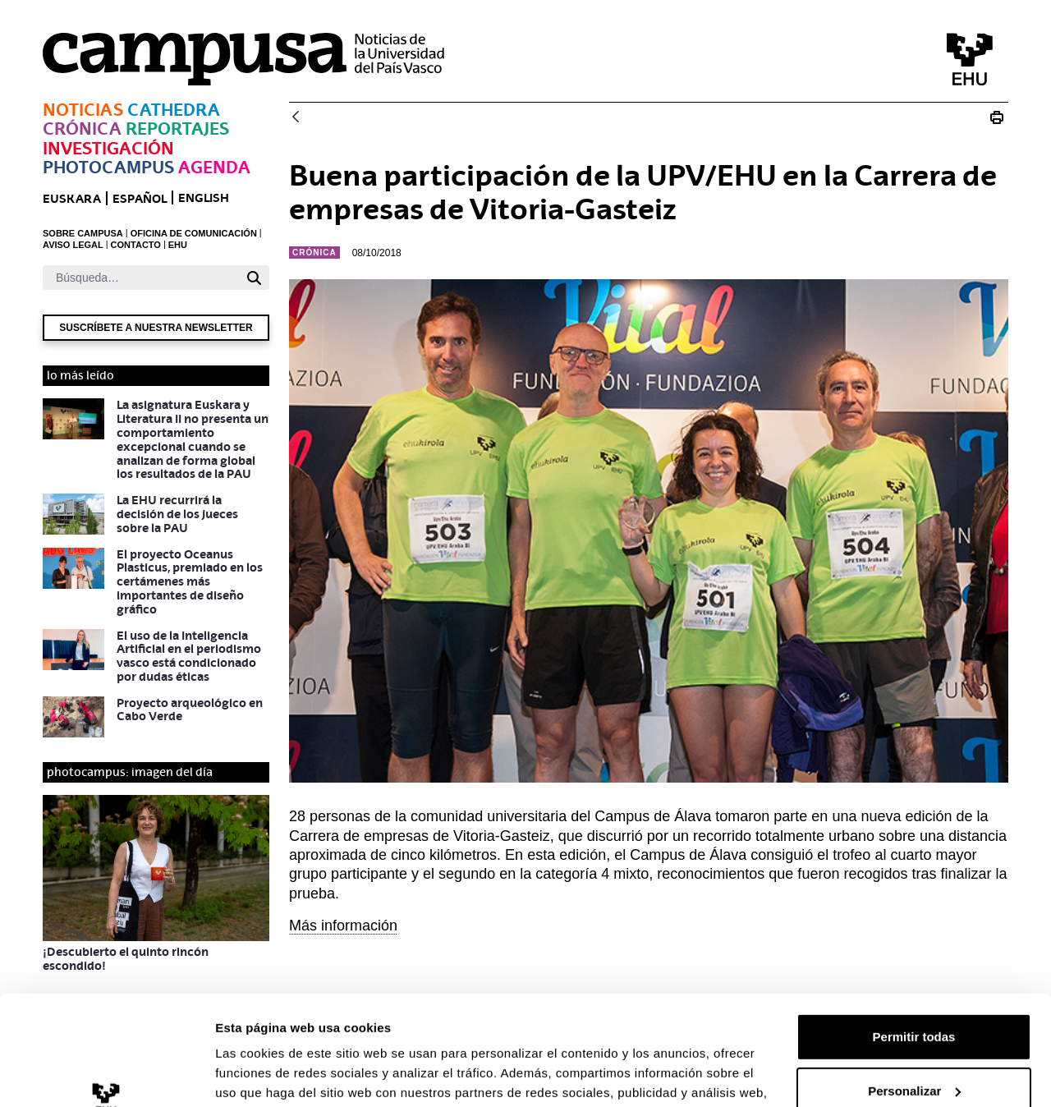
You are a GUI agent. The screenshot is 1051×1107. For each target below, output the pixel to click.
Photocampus (108, 167)
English (203, 197)
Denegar (914, 1042)
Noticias (83, 109)
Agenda (214, 167)
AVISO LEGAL (73, 245)
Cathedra (173, 109)
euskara (72, 198)
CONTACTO (136, 245)
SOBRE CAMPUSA (83, 233)
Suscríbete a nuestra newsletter (155, 327)
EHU (177, 245)
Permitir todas (914, 934)
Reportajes (177, 128)
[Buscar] (141, 277)
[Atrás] (295, 118)
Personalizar (914, 987)
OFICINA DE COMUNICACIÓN (194, 233)
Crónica (82, 128)
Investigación (108, 148)
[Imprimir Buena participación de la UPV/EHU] (996, 117)
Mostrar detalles (263, 1075)
